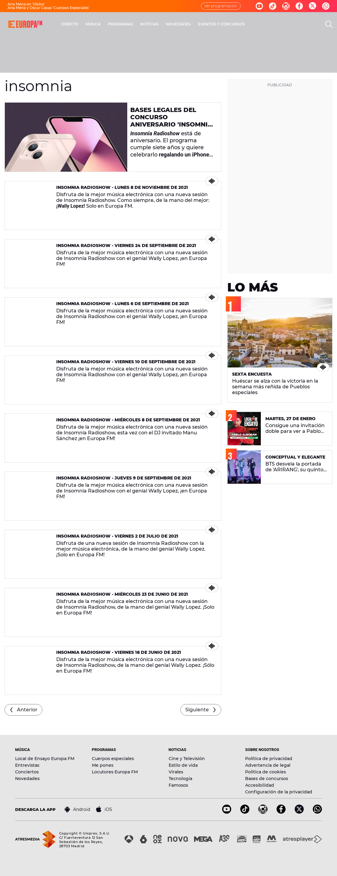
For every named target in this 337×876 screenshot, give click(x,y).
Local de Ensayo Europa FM (44, 758)
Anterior (27, 710)
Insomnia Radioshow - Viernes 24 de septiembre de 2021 (126, 245)
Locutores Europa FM (115, 772)
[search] (328, 24)
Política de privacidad (268, 758)
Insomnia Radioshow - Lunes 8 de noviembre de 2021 (122, 187)
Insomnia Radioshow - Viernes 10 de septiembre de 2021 (126, 361)
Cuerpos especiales (113, 758)
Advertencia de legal (267, 765)
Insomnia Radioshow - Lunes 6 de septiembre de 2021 (122, 303)
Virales (176, 772)
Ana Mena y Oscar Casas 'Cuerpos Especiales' (48, 7)
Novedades (27, 778)
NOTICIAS (149, 24)
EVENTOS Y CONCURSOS (221, 24)
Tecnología (180, 778)
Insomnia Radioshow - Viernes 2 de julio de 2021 (117, 536)
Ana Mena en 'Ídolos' (26, 4)
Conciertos (27, 772)
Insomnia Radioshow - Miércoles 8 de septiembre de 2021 (128, 420)
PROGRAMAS (120, 24)
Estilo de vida (183, 765)
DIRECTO (69, 24)
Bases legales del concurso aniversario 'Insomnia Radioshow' (171, 120)
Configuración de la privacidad (278, 792)
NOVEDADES (178, 24)
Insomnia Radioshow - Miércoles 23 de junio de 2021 (122, 594)
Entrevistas (27, 765)
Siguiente (197, 710)
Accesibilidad (259, 785)
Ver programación (220, 6)
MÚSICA (93, 24)
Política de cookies (265, 772)
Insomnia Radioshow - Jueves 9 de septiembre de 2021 (123, 478)
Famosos (178, 785)
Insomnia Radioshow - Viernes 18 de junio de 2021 (118, 652)
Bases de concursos (266, 778)
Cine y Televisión (187, 758)
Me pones (102, 765)
